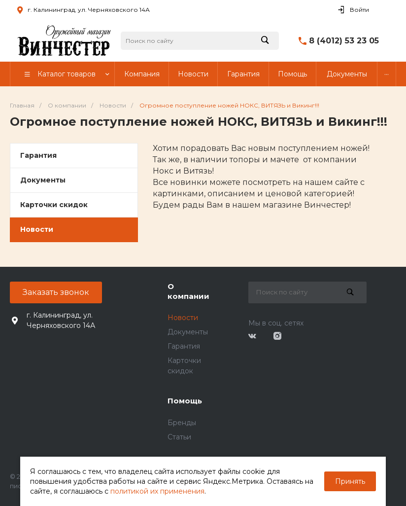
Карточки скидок (54, 204)
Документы (43, 180)
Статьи (179, 437)
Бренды (182, 422)
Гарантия (38, 155)
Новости (36, 229)
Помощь (185, 400)
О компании (188, 291)
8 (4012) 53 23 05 (344, 40)
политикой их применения (157, 491)
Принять (350, 481)
